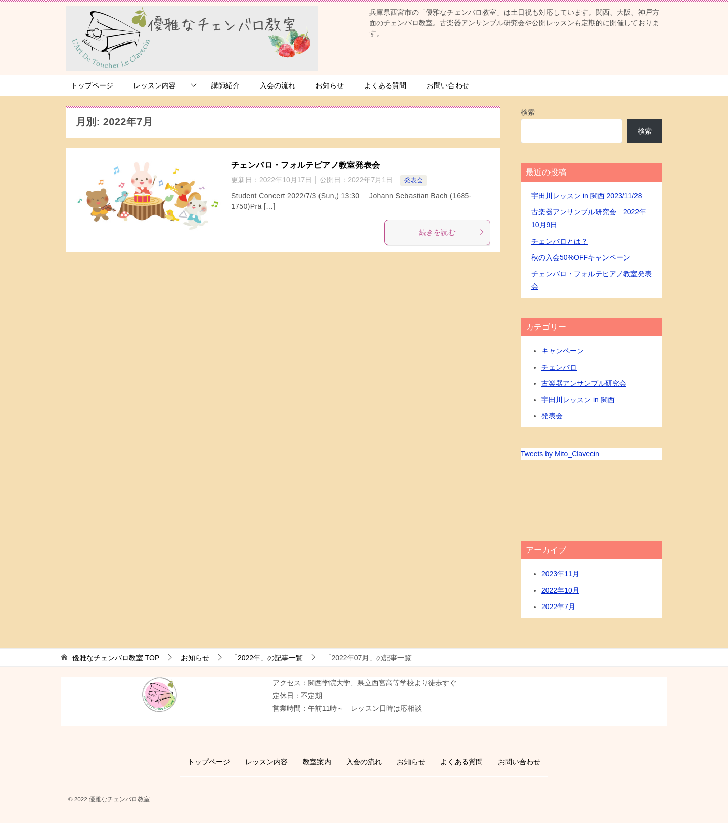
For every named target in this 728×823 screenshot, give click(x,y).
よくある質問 (385, 85)
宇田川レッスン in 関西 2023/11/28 (586, 196)
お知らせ (329, 85)
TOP (115, 658)
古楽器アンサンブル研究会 (583, 383)
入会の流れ (277, 85)
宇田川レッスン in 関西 (578, 400)
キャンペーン (562, 350)
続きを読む (452, 232)
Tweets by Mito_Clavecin (560, 454)
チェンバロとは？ (559, 241)
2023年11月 (560, 574)
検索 (528, 112)
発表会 (413, 180)
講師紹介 (225, 85)
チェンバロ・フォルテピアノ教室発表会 (305, 165)
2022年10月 (560, 590)
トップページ (92, 85)
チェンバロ (559, 367)
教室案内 (317, 762)
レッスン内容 (154, 85)
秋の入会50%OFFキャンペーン (580, 257)
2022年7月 (558, 606)
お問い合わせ (448, 85)
